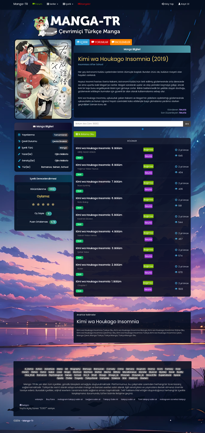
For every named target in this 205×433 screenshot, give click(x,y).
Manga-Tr (28, 420)
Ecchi (159, 369)
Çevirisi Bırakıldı (59, 141)
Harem (25, 372)
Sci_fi (86, 375)
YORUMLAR (99, 42)
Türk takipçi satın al (147, 399)
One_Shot (29, 375)
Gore (178, 369)
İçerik (68, 4)
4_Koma (29, 369)
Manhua (77, 372)
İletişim (24, 405)
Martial (98, 372)
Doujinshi (141, 369)
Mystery (162, 372)
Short (94, 375)
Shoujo (102, 375)
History (34, 372)
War (124, 378)
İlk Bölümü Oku (85, 134)
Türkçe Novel (91, 378)
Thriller (69, 378)
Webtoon (133, 378)
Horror (43, 372)
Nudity (180, 372)
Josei (59, 372)
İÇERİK (82, 42)
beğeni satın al (93, 399)
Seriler (52, 4)
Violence (116, 378)
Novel (171, 372)
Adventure (49, 369)
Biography (75, 369)
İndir (79, 157)
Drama (151, 369)
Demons (130, 369)
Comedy (111, 369)
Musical (153, 372)
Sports (60, 378)
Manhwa (88, 372)
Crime (120, 369)
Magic (67, 372)
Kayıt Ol (183, 4)
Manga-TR (21, 4)
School (64, 167)
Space (177, 375)
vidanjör (39, 399)
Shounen (125, 375)
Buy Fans (50, 399)
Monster (142, 372)
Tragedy (79, 378)
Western (144, 378)
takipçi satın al (128, 399)
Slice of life (151, 375)
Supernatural (165, 375)
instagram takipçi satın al (70, 399)
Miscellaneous (129, 372)
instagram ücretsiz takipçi (173, 399)
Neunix (182, 109)
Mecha (107, 372)
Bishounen (99, 369)
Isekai (51, 372)
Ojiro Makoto (61, 154)
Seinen (56, 167)
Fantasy (169, 369)
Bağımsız (148, 149)
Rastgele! (84, 4)
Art (66, 369)
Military (116, 372)
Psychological (55, 375)
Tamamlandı (60, 135)
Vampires (104, 378)
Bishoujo (87, 369)
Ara (187, 123)
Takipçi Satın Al (110, 399)
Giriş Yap (168, 4)
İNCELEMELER (121, 42)
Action (39, 369)
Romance (46, 167)
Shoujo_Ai (113, 375)
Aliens (59, 369)
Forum (37, 4)
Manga (63, 147)
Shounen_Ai (137, 375)
